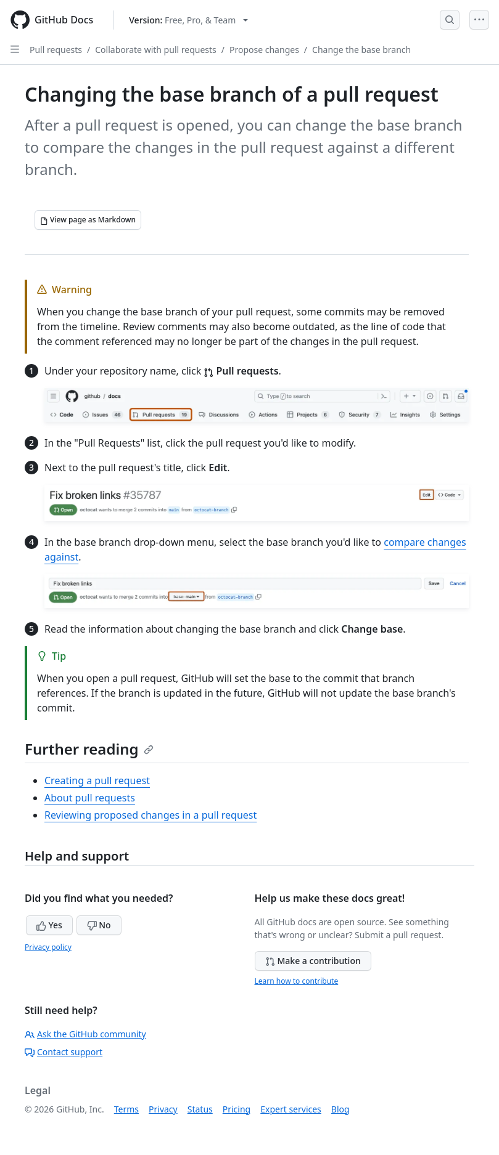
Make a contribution (313, 961)
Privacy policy (48, 947)
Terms (126, 1109)
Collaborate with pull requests (156, 49)
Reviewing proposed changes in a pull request (150, 815)
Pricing (236, 1109)
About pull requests (89, 797)
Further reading (89, 749)
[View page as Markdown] (88, 220)
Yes (49, 925)
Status (200, 1109)
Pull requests (56, 49)
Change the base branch (361, 49)
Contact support (63, 1052)
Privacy (163, 1109)
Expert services (290, 1109)
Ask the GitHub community (85, 1034)
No (99, 925)
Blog (340, 1109)
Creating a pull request (97, 780)
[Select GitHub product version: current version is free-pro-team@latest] (188, 20)
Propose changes (264, 49)
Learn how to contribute (297, 981)
